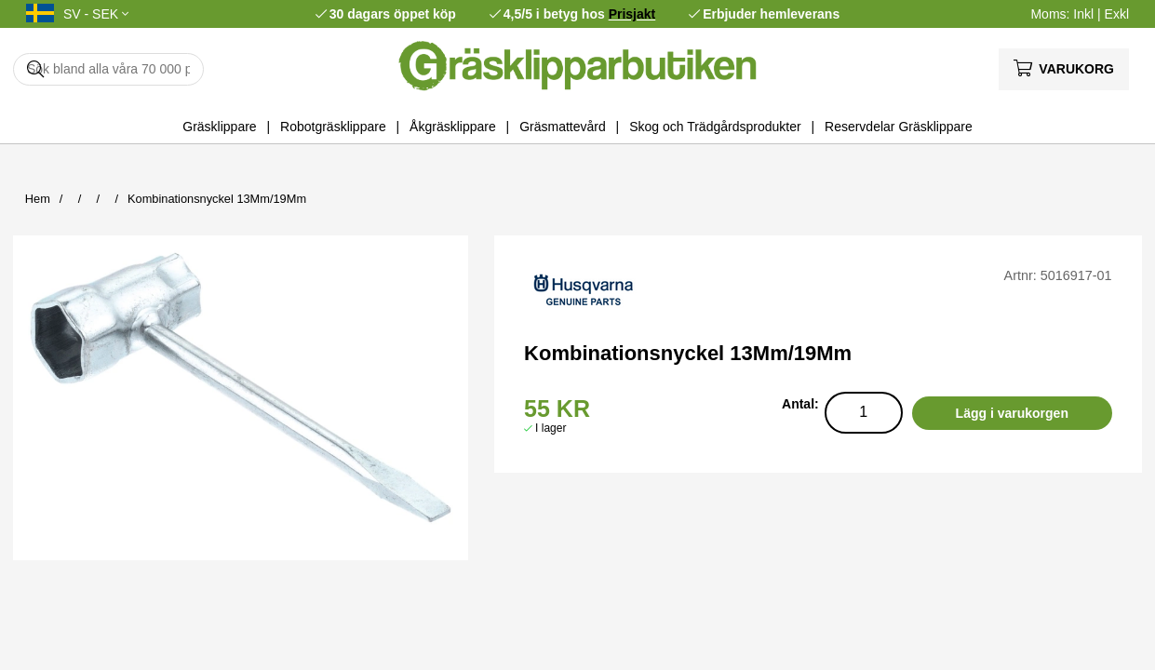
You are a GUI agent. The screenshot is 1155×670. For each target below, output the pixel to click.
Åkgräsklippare (453, 126)
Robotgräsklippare (333, 126)
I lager (550, 428)
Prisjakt (632, 14)
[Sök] (108, 69)
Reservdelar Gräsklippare (899, 126)
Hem (37, 199)
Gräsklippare (219, 126)
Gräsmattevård (562, 126)
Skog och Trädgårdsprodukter (714, 126)
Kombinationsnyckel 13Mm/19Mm (217, 199)
